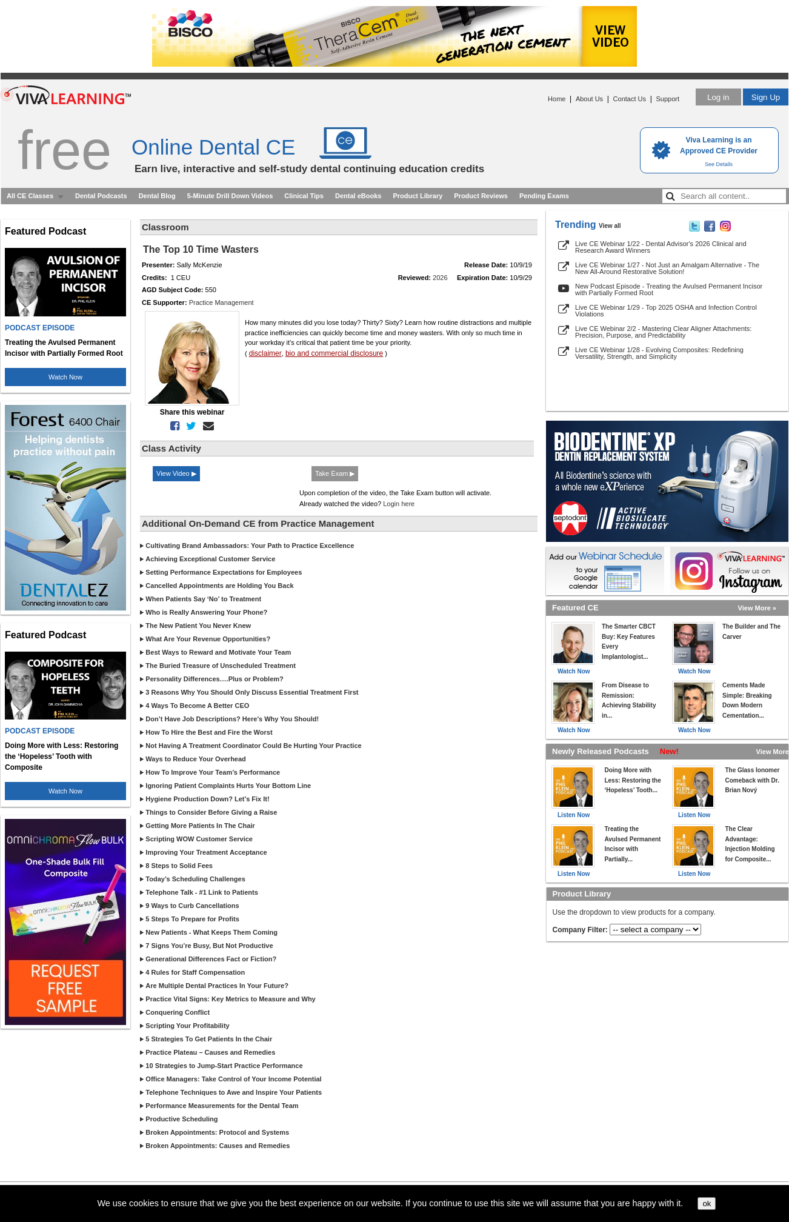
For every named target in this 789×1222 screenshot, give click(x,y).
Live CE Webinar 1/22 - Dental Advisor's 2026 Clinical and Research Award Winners (661, 247)
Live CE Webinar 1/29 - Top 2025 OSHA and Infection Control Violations (666, 311)
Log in (718, 97)
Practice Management (221, 302)
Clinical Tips (304, 195)
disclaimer (265, 353)
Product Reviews (481, 195)
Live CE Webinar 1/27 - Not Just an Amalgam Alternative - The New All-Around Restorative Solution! (667, 268)
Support (667, 98)
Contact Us (629, 98)
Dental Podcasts (101, 195)
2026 (440, 277)
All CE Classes (30, 195)
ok (706, 1203)
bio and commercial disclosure (334, 353)
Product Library (417, 195)
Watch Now (65, 377)
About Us (589, 98)
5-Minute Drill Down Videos (230, 195)
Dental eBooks (358, 195)
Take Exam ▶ (335, 473)
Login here (398, 503)
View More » (757, 608)
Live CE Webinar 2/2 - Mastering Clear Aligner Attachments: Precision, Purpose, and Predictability (663, 332)
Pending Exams (544, 195)
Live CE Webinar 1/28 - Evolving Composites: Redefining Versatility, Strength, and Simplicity (659, 353)
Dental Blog (157, 195)
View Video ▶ (176, 473)
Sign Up (765, 97)
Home (556, 98)
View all (610, 225)
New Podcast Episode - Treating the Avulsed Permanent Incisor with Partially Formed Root (668, 289)
